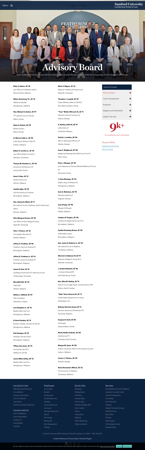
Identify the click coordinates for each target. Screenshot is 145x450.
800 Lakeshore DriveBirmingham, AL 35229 (74, 433)
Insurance (47, 408)
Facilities (108, 405)
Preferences (127, 446)
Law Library (17, 401)
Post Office (109, 414)
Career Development (111, 98)
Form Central (79, 408)
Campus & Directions (21, 395)
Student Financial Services (114, 408)
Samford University (50, 433)
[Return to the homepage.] (129, 7)
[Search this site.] (12, 5)
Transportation (110, 427)
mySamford (79, 414)
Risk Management (50, 424)
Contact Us (17, 420)
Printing (108, 417)
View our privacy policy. (107, 446)
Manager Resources (51, 411)
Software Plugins (86, 438)
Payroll (46, 414)
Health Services (111, 411)
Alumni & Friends (110, 87)
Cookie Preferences (60, 438)
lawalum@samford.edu (110, 146)
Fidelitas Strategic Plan (83, 405)
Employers (107, 104)
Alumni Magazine (19, 413)
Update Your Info (109, 116)
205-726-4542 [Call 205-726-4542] (107, 149)
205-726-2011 (97, 433)
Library (77, 411)
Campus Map (79, 398)
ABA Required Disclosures (22, 389)
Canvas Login (79, 401)
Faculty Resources (50, 398)
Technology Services (112, 424)
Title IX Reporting (81, 421)
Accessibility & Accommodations (117, 389)
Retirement (48, 421)
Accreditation (18, 392)
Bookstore (78, 389)
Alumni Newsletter (20, 416)
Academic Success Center (114, 392)
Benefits (47, 392)
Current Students (19, 398)
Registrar (78, 417)
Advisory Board (109, 93)
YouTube (16, 426)
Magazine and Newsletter (113, 110)
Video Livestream (81, 424)
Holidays (47, 401)
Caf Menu (78, 395)
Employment (48, 395)
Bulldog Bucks (80, 392)
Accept (119, 446)
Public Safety (110, 421)
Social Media (17, 423)
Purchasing (48, 417)
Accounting (48, 389)
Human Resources (50, 405)
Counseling (109, 398)
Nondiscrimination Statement (23, 405)
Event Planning (110, 401)
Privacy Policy (73, 438)
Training (47, 427)
